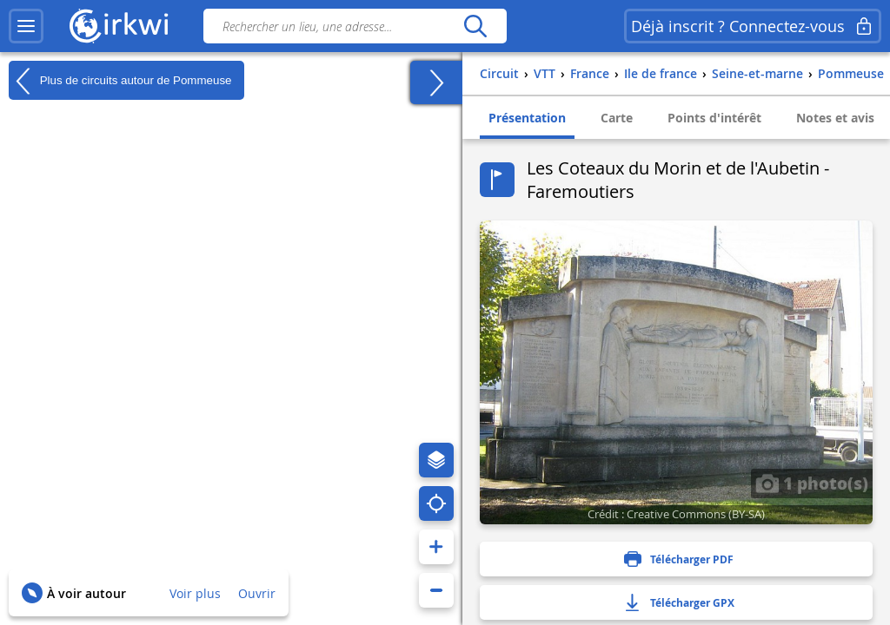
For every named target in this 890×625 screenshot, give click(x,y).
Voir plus (195, 593)
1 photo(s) (811, 482)
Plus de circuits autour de (120, 81)
